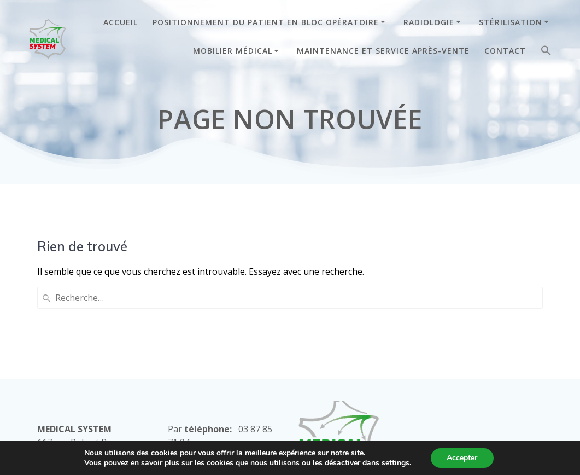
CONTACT (505, 50)
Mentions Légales (334, 403)
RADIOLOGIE (428, 22)
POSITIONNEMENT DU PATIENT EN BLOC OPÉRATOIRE (266, 22)
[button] (546, 53)
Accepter (462, 458)
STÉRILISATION (510, 22)
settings (395, 463)
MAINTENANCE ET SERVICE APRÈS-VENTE (383, 50)
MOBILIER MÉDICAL (232, 50)
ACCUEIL (120, 22)
